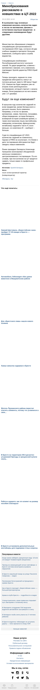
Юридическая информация (20, 661)
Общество (34, 19)
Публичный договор (20, 643)
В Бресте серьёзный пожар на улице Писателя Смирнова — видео (19, 575)
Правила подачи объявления (20, 648)
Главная (3, 3)
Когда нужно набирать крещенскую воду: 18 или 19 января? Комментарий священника (20, 559)
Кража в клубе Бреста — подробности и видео (19, 595)
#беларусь (6, 179)
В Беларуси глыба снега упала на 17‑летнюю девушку (19, 615)
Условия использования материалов (19, 663)
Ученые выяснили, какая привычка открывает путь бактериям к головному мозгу (19, 601)
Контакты (20, 658)
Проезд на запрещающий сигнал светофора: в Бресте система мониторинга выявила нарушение (19, 567)
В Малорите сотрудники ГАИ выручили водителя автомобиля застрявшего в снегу (18, 608)
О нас (20, 656)
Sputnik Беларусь (17, 168)
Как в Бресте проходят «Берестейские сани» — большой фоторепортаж (19, 589)
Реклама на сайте (20, 641)
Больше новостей (20, 629)
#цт (12, 179)
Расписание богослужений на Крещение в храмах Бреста (17, 582)
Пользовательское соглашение (19, 646)
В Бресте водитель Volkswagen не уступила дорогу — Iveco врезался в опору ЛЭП (18, 623)
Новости (11, 3)
